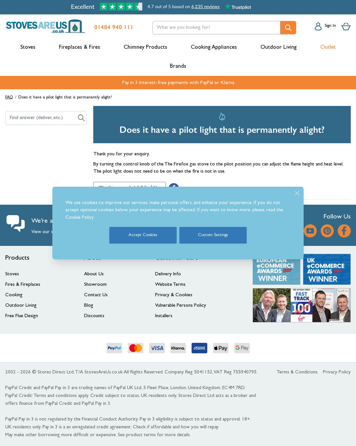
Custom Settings (213, 235)
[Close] (297, 193)
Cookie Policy (79, 217)
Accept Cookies (143, 235)
